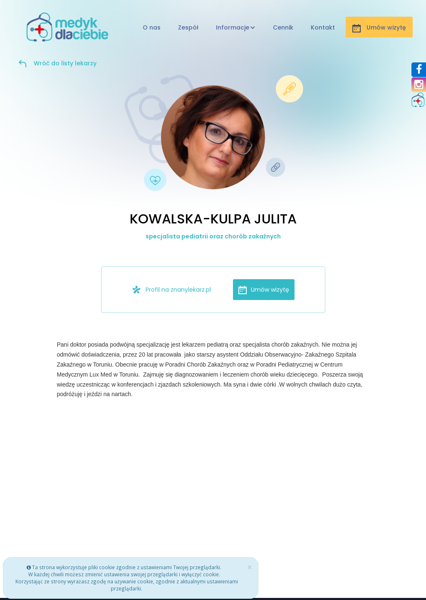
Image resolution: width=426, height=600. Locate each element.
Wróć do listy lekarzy (65, 63)
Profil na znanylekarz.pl (171, 290)
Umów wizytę (263, 289)
